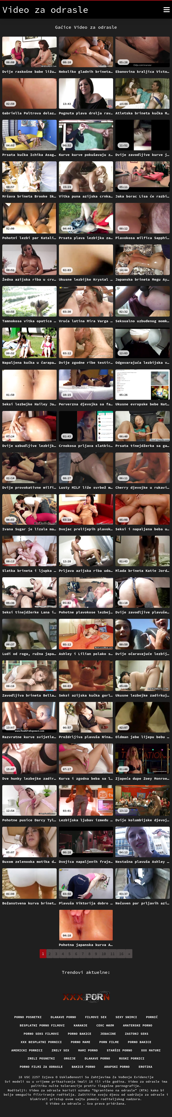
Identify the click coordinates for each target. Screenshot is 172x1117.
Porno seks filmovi (41, 1034)
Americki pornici (27, 1050)
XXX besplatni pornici (41, 1042)
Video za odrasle (66, 1103)
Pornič (152, 1017)
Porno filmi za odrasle (41, 1067)
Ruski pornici (132, 1058)
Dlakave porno (63, 1017)
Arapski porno (117, 1067)
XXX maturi (151, 1050)
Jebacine (108, 1034)
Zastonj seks (136, 1034)
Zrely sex (60, 1050)
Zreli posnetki (41, 1058)
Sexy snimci (126, 1017)
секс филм (105, 1025)
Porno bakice (79, 1034)
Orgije (70, 1058)
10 (104, 953)
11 (112, 953)
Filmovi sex (96, 1017)
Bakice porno (83, 1067)
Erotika (145, 1067)
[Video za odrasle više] (166, 9)
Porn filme (109, 1042)
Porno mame (80, 1042)
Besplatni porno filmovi (42, 1025)
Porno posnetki (28, 1017)
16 (121, 953)
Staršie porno (119, 1050)
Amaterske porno (137, 1025)
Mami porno (88, 1050)
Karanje (80, 1025)
